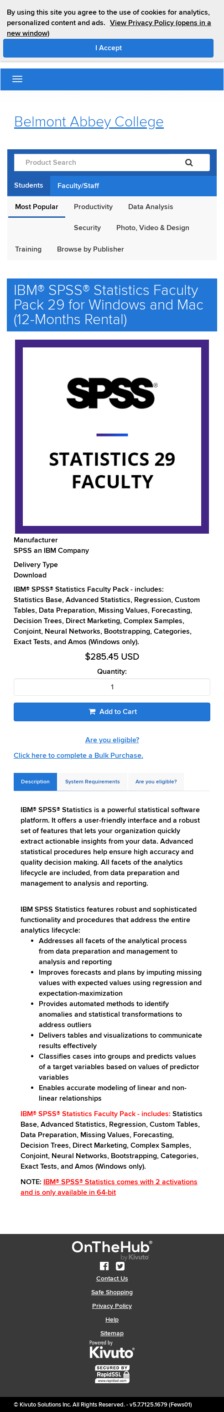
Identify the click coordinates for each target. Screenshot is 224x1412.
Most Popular (36, 206)
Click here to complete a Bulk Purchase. (78, 755)
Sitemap (112, 1333)
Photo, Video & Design (152, 227)
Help (112, 1319)
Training (28, 249)
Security (87, 227)
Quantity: (112, 671)
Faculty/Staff (78, 185)
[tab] (35, 782)
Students (28, 185)
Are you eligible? (112, 740)
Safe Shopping (112, 1292)
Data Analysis (150, 206)
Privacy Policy (112, 1306)
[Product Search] (91, 162)
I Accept (147, 47)
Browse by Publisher (90, 249)
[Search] (189, 162)
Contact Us (112, 1278)
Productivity (93, 206)
